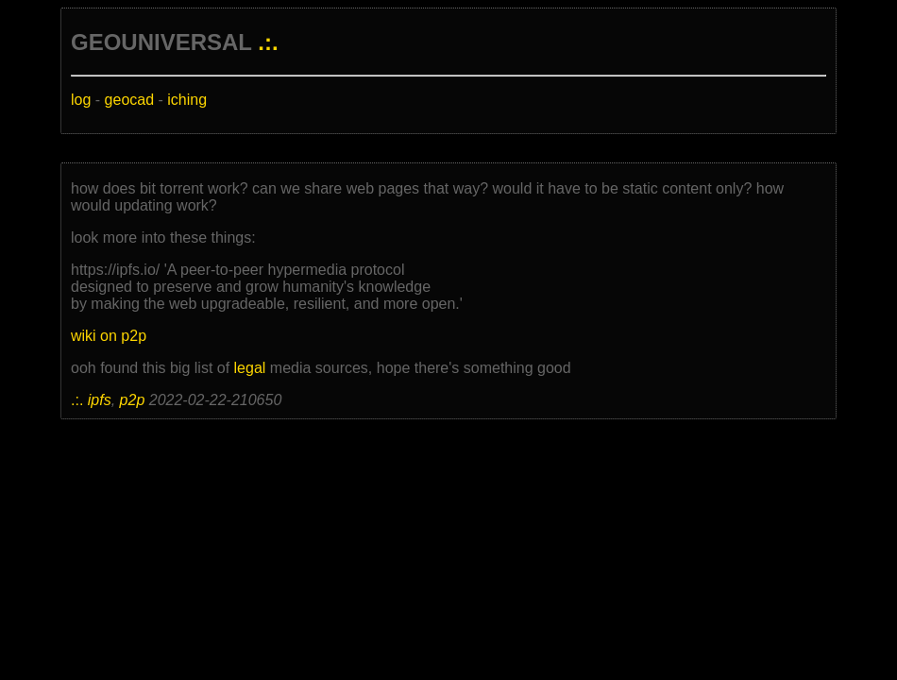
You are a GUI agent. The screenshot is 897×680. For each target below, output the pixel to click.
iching (187, 100)
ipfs (99, 400)
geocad (130, 100)
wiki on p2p (108, 336)
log (81, 100)
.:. (268, 42)
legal (250, 368)
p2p (132, 400)
